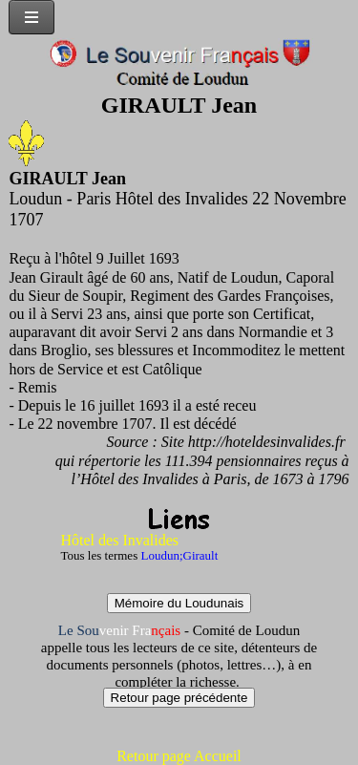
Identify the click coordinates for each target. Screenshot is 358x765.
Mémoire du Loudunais (179, 603)
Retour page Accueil (179, 756)
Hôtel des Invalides (120, 540)
